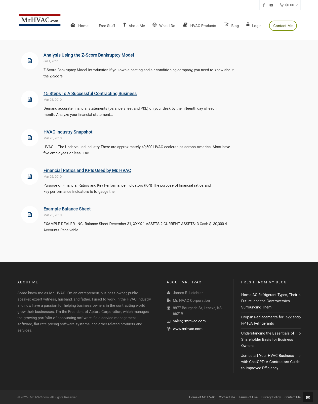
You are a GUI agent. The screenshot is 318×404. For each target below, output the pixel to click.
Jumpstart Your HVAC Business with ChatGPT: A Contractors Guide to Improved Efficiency (270, 361)
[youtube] (272, 5)
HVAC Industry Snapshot (67, 132)
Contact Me (227, 397)
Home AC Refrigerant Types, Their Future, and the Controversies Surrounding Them (269, 301)
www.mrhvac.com (187, 329)
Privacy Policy (271, 397)
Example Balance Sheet (67, 208)
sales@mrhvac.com (189, 321)
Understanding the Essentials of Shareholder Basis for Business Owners (267, 339)
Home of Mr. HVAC (202, 397)
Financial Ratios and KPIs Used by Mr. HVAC (87, 170)
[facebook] (264, 5)
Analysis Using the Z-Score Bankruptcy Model (88, 55)
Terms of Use (248, 397)
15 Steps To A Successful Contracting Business (90, 93)
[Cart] (289, 5)
